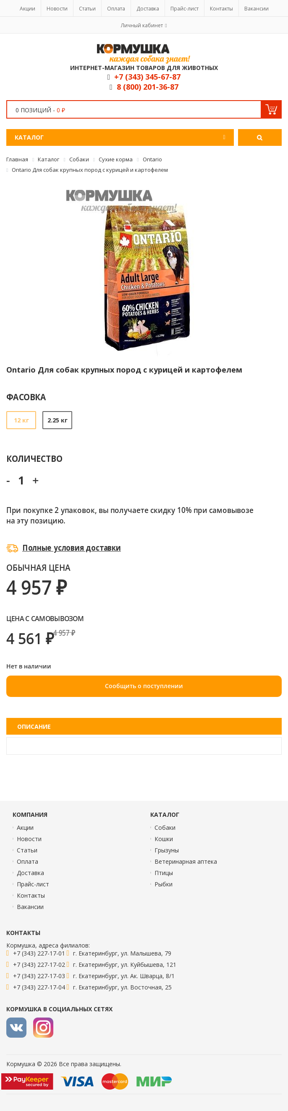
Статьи (87, 8)
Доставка (147, 8)
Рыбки (163, 884)
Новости (57, 8)
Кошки (163, 839)
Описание (34, 726)
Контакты (221, 8)
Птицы (163, 873)
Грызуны (166, 850)
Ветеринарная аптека (185, 861)
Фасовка (26, 397)
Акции (27, 8)
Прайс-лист (184, 8)
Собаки (164, 827)
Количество (34, 458)
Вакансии (256, 8)
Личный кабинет (142, 25)
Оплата (116, 8)
